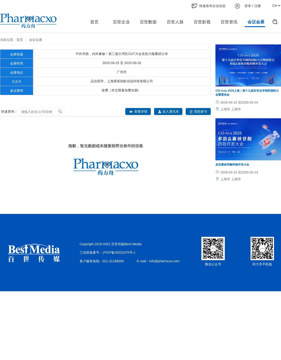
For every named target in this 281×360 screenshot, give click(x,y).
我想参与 (198, 111)
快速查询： (9, 111)
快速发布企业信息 (209, 6)
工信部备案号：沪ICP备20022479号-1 (107, 252)
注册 (257, 6)
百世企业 (121, 22)
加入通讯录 (168, 111)
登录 (247, 6)
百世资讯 (229, 22)
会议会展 (256, 22)
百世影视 (202, 22)
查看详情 (138, 111)
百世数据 (148, 22)
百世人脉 (175, 22)
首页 (94, 22)
